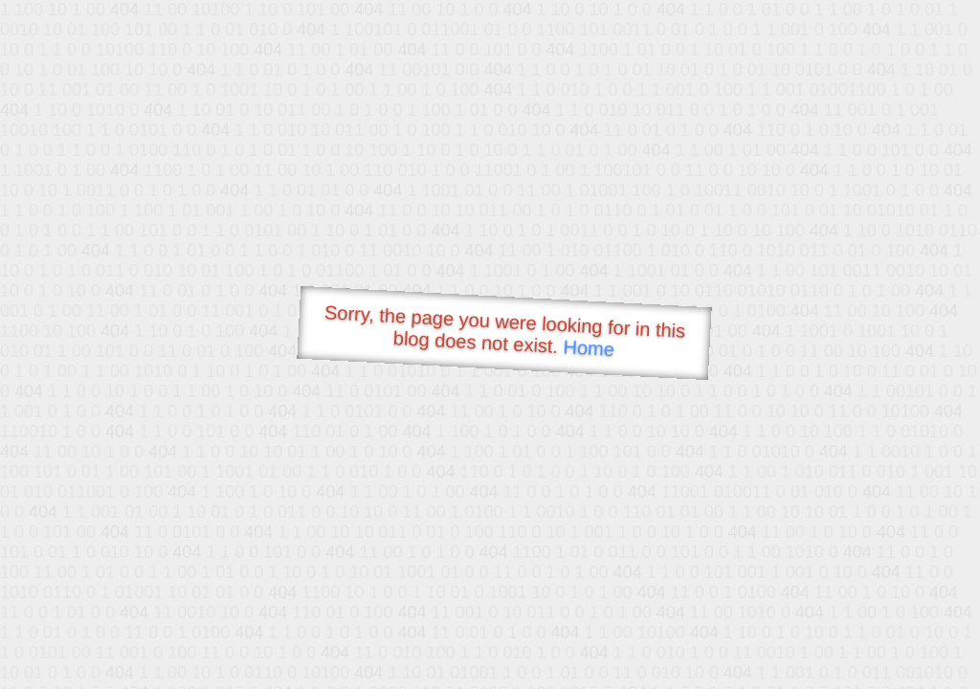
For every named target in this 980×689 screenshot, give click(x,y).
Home (588, 348)
